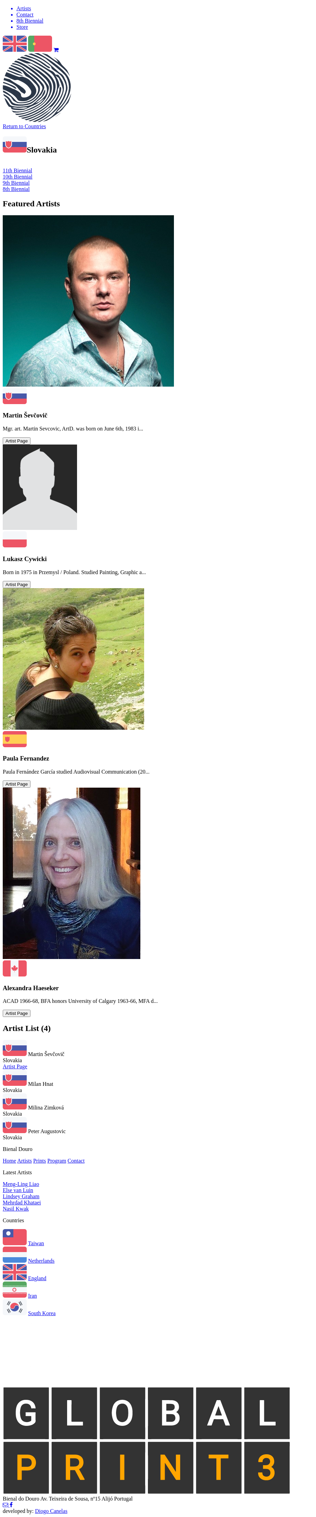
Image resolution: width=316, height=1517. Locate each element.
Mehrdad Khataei (22, 1202)
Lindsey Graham (21, 1196)
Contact (76, 1161)
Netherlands (41, 1261)
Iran (32, 1296)
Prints (39, 1161)
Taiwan (36, 1243)
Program (56, 1161)
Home (9, 1161)
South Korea (41, 1313)
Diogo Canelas (51, 1511)
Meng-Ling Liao (21, 1184)
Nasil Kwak (16, 1209)
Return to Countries (24, 126)
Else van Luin (18, 1190)
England (37, 1278)
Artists (24, 1161)
